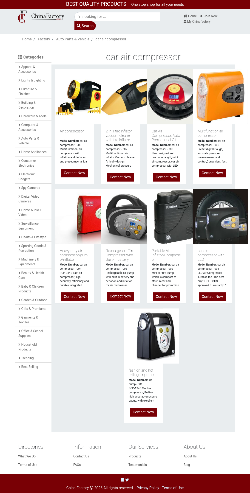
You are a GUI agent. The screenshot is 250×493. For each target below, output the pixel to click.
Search (85, 25)
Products (134, 456)
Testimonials (137, 465)
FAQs (77, 465)
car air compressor (111, 39)
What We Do (27, 456)
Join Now (208, 16)
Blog (187, 465)
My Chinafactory (197, 21)
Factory (44, 39)
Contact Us (81, 456)
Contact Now (74, 173)
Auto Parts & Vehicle (72, 39)
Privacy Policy (147, 488)
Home (190, 16)
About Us (190, 456)
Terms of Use (27, 465)
